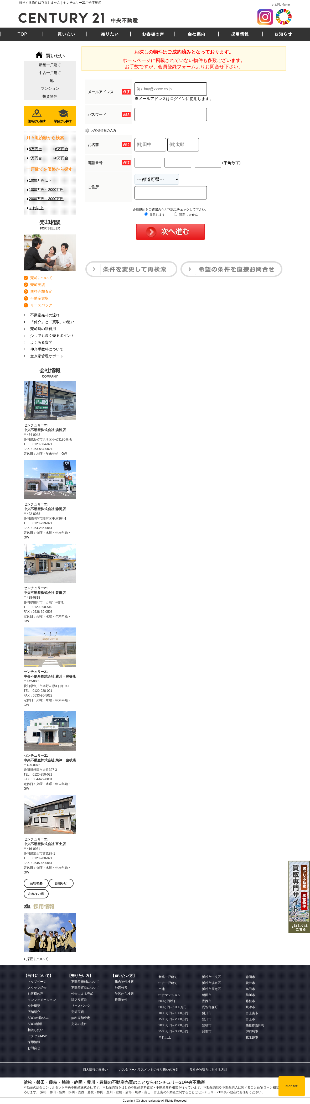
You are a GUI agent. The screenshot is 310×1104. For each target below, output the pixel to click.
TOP (22, 34)
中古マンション (169, 995)
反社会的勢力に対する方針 (208, 1069)
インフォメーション (42, 1000)
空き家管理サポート (46, 356)
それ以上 (36, 208)
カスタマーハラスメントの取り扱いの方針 (149, 1069)
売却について (41, 278)
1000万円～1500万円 (173, 1013)
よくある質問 (41, 342)
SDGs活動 (35, 1024)
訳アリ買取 (79, 1000)
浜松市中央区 (211, 977)
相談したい (35, 1030)
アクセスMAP (37, 1036)
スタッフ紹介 (37, 988)
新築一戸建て (50, 65)
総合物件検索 (124, 981)
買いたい (66, 34)
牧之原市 (252, 1037)
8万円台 (61, 158)
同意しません (186, 215)
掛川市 (206, 1013)
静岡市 (250, 977)
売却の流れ (79, 1024)
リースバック (41, 305)
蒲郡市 (206, 1031)
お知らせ (283, 34)
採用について (37, 959)
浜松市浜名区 (211, 983)
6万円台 (61, 149)
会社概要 (34, 1006)
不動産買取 (39, 298)
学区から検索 (124, 994)
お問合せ (34, 1048)
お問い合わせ (282, 4)
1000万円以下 (40, 180)
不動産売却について (85, 981)
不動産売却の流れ (45, 315)
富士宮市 (252, 1013)
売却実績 (37, 284)
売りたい (110, 34)
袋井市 (250, 983)
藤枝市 (250, 1001)
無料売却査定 (41, 291)
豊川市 (206, 1019)
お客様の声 (153, 34)
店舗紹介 (34, 1012)
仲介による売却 (82, 994)
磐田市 (206, 995)
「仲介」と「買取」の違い (52, 322)
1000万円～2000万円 (46, 189)
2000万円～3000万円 (46, 199)
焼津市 (250, 1007)
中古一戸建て (50, 73)
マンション (50, 88)
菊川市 (250, 995)
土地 (50, 81)
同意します (154, 215)
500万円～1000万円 (172, 1007)
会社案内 (196, 34)
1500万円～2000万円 (173, 1019)
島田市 (250, 989)
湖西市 (206, 1001)
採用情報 (240, 34)
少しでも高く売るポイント (52, 335)
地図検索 (121, 988)
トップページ (37, 981)
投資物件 (50, 96)
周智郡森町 (210, 1007)
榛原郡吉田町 (255, 1025)
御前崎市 (252, 1031)
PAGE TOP (292, 1086)
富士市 (250, 1019)
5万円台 (35, 149)
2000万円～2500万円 (173, 1025)
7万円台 (35, 158)
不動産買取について (85, 988)
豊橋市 (206, 1025)
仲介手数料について (46, 349)
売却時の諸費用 (43, 329)
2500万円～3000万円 (173, 1031)
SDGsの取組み (38, 1018)
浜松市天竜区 (211, 989)
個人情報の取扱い (95, 1069)
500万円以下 (167, 1001)
